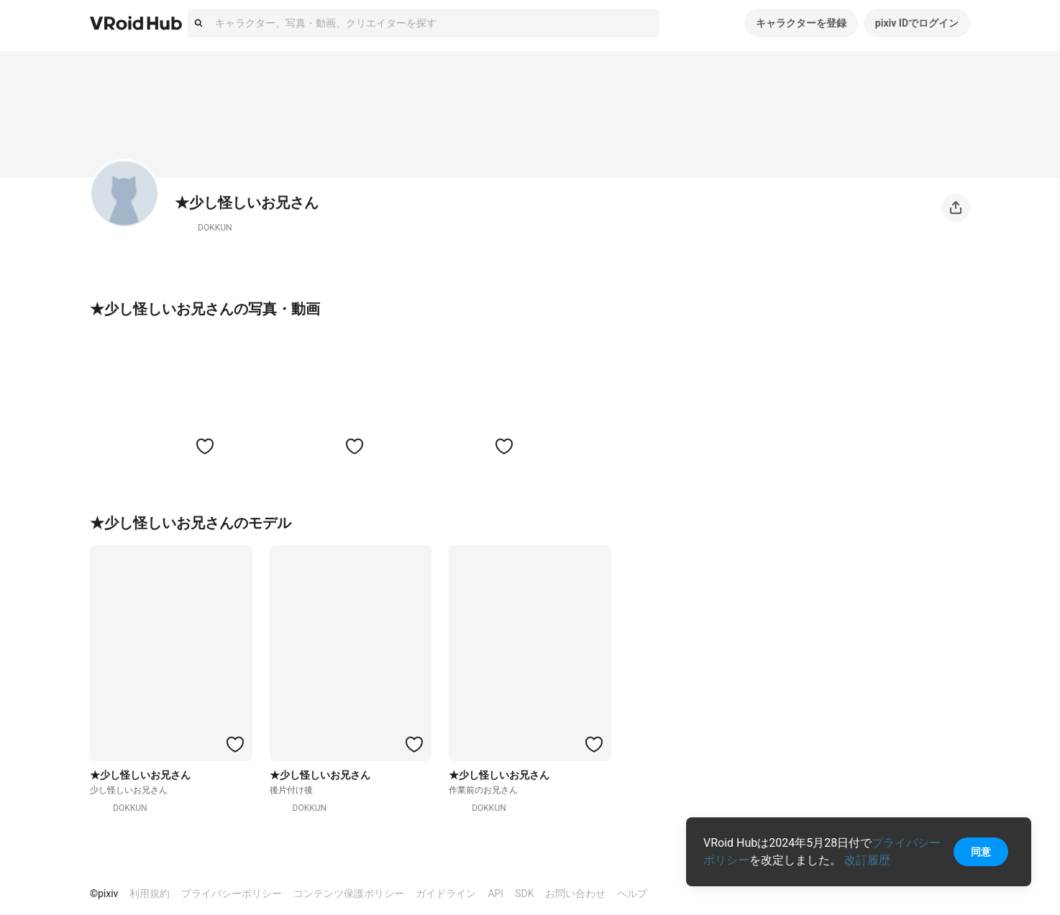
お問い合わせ (575, 893)
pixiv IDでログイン (917, 23)
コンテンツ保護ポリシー (348, 893)
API (495, 893)
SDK (524, 893)
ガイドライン (446, 893)
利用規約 (149, 893)
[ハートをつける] (204, 446)
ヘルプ (632, 893)
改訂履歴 (867, 860)
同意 (981, 852)
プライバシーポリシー (231, 893)
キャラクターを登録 (801, 23)
